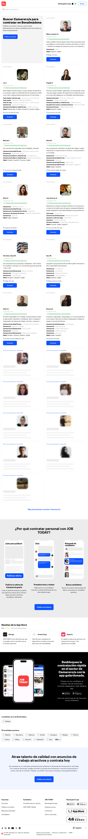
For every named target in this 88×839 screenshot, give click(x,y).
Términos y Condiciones (59, 832)
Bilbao (16, 739)
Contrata (4, 803)
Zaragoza (52, 735)
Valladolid (38, 739)
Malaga (6, 721)
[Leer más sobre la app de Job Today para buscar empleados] (71, 699)
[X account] (16, 828)
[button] (66, 39)
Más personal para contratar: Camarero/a (44, 509)
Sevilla (41, 735)
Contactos (48, 811)
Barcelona (18, 735)
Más (58, 739)
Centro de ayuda (50, 814)
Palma (6, 739)
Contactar (53, 59)
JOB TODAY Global (29, 807)
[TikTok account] (2, 828)
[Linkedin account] (19, 828)
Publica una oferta (10, 36)
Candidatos (5, 814)
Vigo (49, 739)
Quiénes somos (50, 807)
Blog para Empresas (8, 811)
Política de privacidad (43, 832)
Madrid (6, 735)
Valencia (30, 735)
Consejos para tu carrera (31, 803)
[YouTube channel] (12, 828)
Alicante (27, 739)
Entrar (82, 4)
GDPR (70, 832)
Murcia (74, 735)
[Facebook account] (9, 828)
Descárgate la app (51, 803)
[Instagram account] (5, 828)
